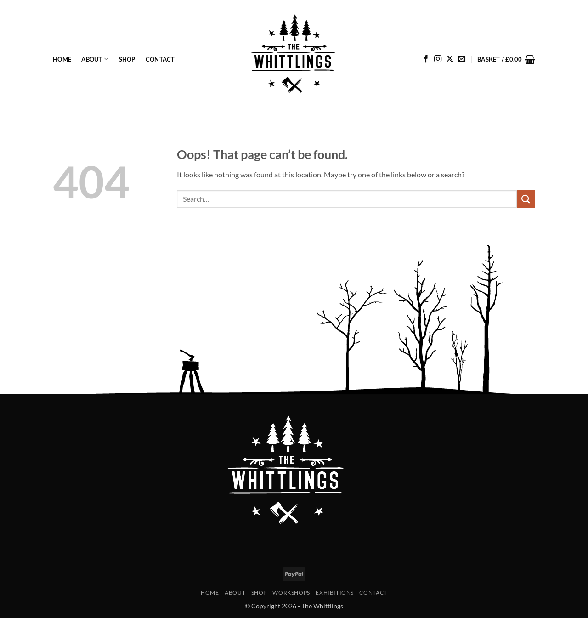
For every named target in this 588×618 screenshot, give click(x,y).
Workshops (291, 592)
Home (62, 59)
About (94, 59)
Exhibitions (335, 592)
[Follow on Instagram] (437, 59)
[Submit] (526, 199)
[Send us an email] (461, 59)
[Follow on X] (449, 59)
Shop (127, 59)
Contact (160, 59)
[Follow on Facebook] (426, 59)
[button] (506, 59)
